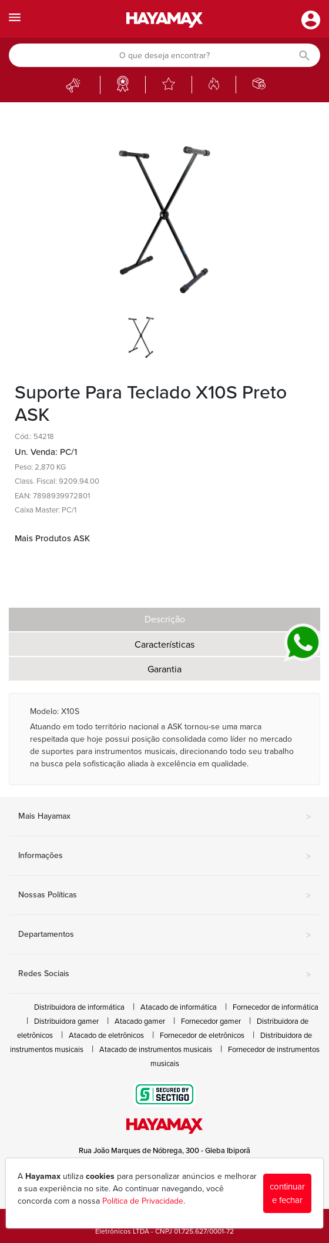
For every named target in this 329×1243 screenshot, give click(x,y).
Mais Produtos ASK (52, 538)
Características (164, 645)
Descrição (165, 619)
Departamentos (164, 935)
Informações (164, 856)
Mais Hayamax (164, 817)
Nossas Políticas (164, 896)
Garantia (164, 669)
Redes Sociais (164, 974)
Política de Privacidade (142, 1201)
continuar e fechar (287, 1193)
